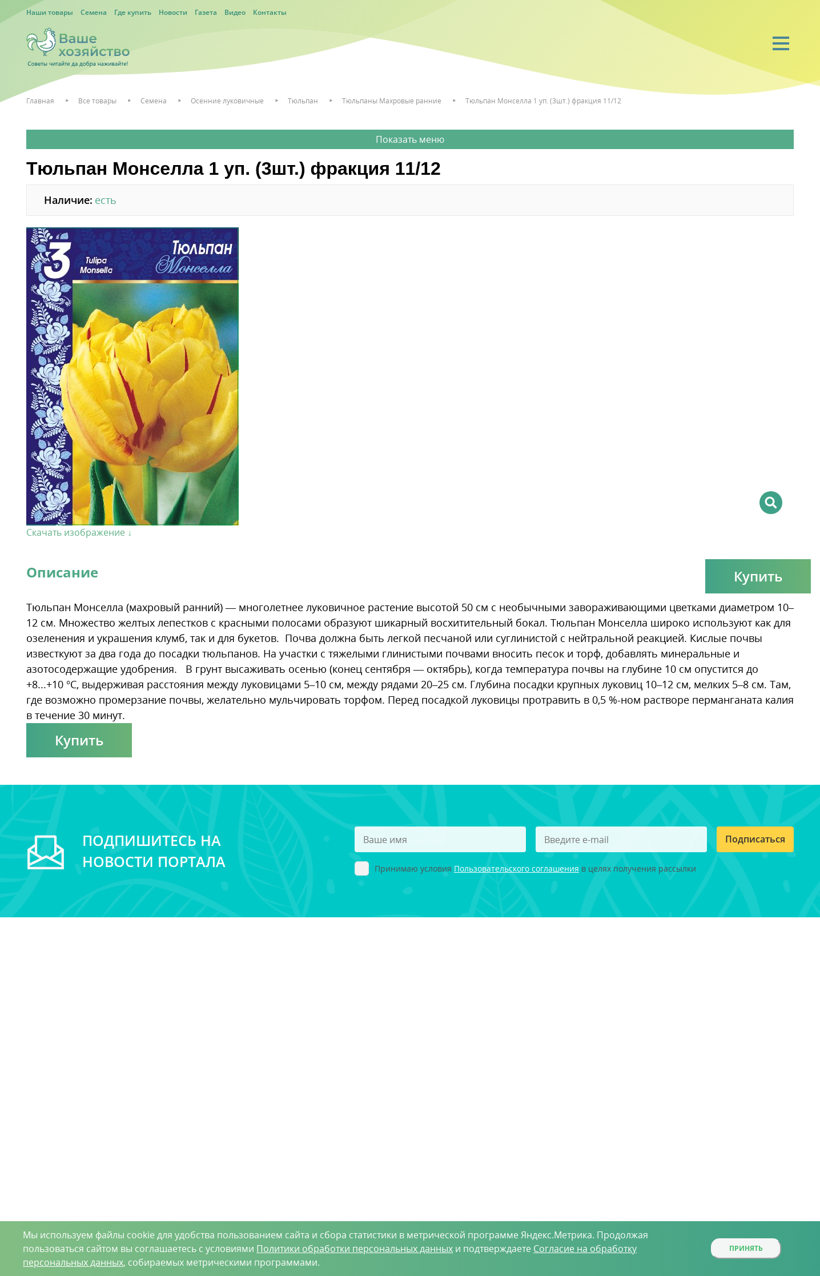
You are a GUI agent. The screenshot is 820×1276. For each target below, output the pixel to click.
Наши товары (49, 12)
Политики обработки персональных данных (354, 1248)
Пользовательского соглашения (516, 868)
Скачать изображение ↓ (79, 532)
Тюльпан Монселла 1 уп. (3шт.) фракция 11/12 (543, 101)
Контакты (270, 12)
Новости (173, 12)
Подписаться (755, 839)
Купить (758, 576)
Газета (206, 12)
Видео (235, 12)
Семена (94, 12)
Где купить (132, 12)
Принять (746, 1248)
